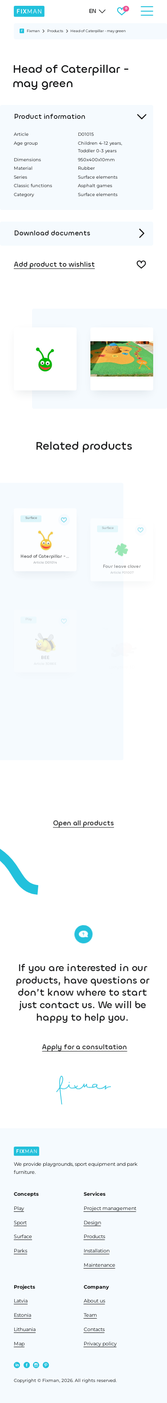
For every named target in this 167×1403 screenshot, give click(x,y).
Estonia (22, 1315)
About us (94, 1301)
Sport (20, 1223)
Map (19, 1344)
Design (92, 1223)
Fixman (33, 31)
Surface (23, 1237)
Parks (20, 1251)
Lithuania (25, 1329)
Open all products (83, 842)
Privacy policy (100, 1344)
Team (90, 1315)
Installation (97, 1251)
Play (19, 1208)
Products (55, 31)
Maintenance (99, 1265)
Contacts (94, 1329)
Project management (110, 1208)
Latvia (21, 1301)
